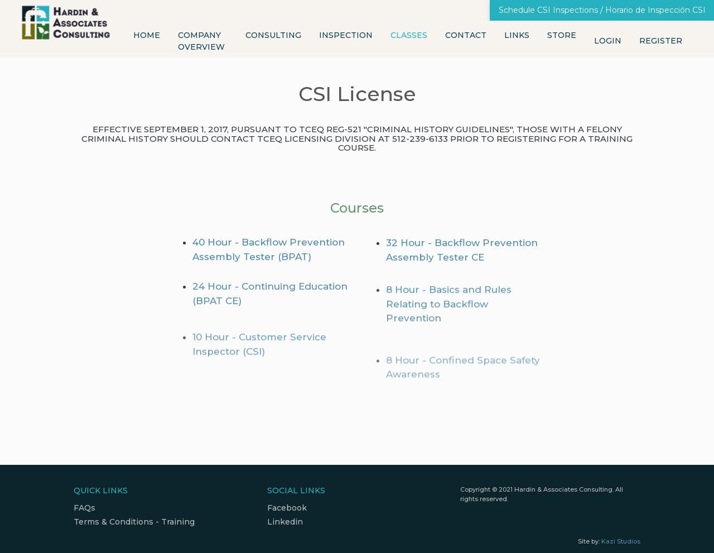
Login (607, 41)
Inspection (346, 35)
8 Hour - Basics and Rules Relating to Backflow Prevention (449, 310)
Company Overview (201, 41)
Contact (465, 35)
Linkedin (285, 522)
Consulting (273, 35)
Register (660, 41)
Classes (408, 35)
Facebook (287, 508)
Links (516, 35)
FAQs (84, 508)
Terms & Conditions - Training (134, 522)
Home (146, 35)
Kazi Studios (620, 541)
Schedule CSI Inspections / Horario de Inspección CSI (602, 10)
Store (561, 35)
